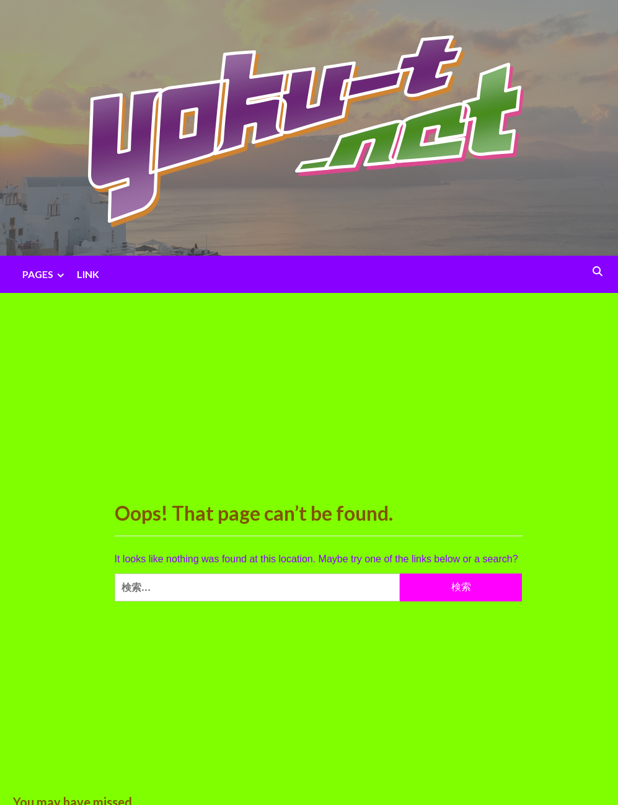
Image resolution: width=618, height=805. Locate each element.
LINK (88, 274)
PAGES (45, 274)
